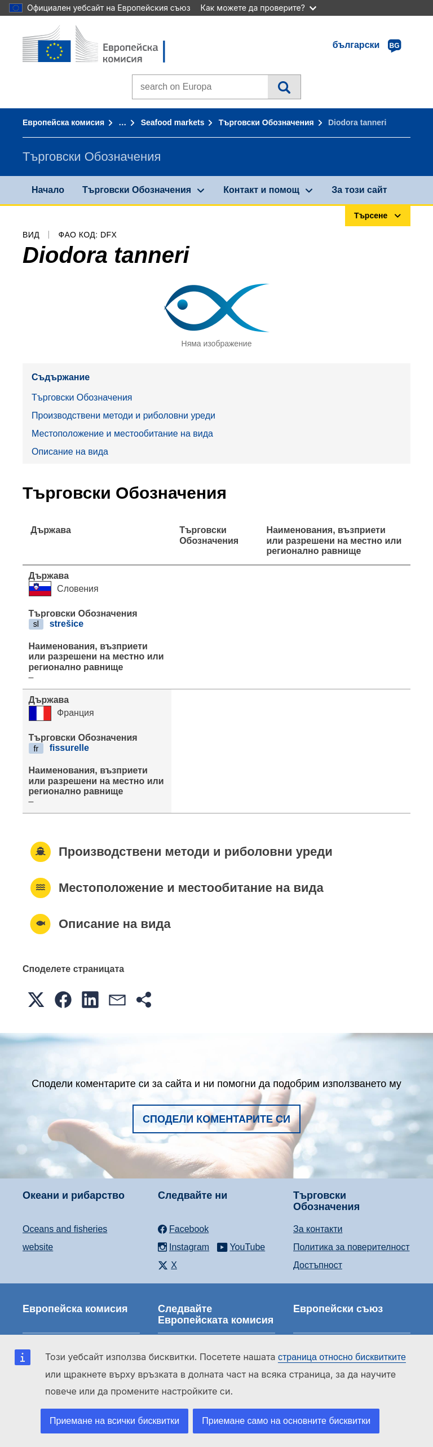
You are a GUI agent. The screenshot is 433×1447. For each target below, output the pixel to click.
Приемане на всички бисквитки (114, 1421)
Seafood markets (173, 122)
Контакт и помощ (261, 190)
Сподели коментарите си (216, 1119)
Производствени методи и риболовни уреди (123, 415)
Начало (48, 190)
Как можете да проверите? (258, 7)
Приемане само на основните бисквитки (286, 1421)
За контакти (317, 1229)
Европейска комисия (63, 122)
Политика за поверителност (351, 1247)
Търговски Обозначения (266, 122)
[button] (36, 999)
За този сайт (359, 190)
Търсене (284, 87)
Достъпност (317, 1265)
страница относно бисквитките (342, 1357)
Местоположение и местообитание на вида (122, 433)
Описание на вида (70, 451)
